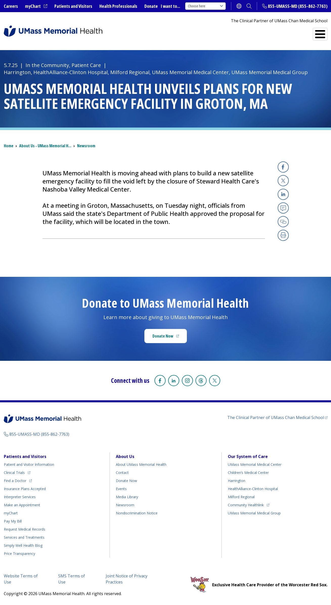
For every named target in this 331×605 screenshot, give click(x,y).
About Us (125, 456)
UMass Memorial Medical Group (254, 513)
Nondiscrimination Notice (137, 513)
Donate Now (169, 337)
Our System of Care (248, 456)
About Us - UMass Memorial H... (45, 146)
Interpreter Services (20, 496)
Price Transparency (19, 553)
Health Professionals (118, 6)
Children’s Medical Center (248, 472)
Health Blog (23, 545)
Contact (122, 472)
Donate (151, 6)
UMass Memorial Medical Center (254, 464)
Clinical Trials (17, 472)
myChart (36, 6)
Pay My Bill (13, 521)
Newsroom (86, 146)
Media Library (127, 496)
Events (121, 488)
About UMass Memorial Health (141, 464)
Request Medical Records (24, 529)
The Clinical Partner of (277, 417)
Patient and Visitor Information (29, 464)
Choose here (205, 6)
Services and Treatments (292, 32)
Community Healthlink (246, 504)
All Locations (190, 32)
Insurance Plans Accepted (25, 488)
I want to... (170, 6)
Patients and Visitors (73, 6)
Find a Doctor (236, 32)
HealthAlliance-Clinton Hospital (253, 488)
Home (8, 146)
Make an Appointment (22, 505)
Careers (11, 6)
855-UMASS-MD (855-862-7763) (297, 6)
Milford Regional (241, 496)
